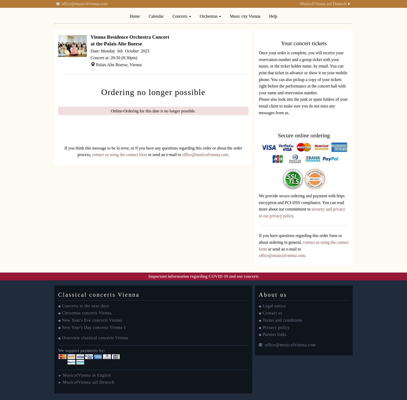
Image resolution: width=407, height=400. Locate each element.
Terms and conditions (283, 320)
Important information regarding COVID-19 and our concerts (203, 276)
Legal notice (274, 306)
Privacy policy (276, 327)
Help (273, 16)
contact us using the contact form (119, 154)
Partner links (275, 334)
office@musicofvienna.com (85, 4)
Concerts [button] (182, 16)
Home (135, 16)
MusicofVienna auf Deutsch (323, 4)
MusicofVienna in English (87, 375)
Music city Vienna (245, 16)
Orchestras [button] (210, 16)
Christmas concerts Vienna (87, 313)
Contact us (272, 313)
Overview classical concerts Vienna (95, 338)
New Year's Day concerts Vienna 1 (94, 327)
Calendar (156, 16)
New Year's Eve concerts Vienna (92, 320)
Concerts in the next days (85, 306)
